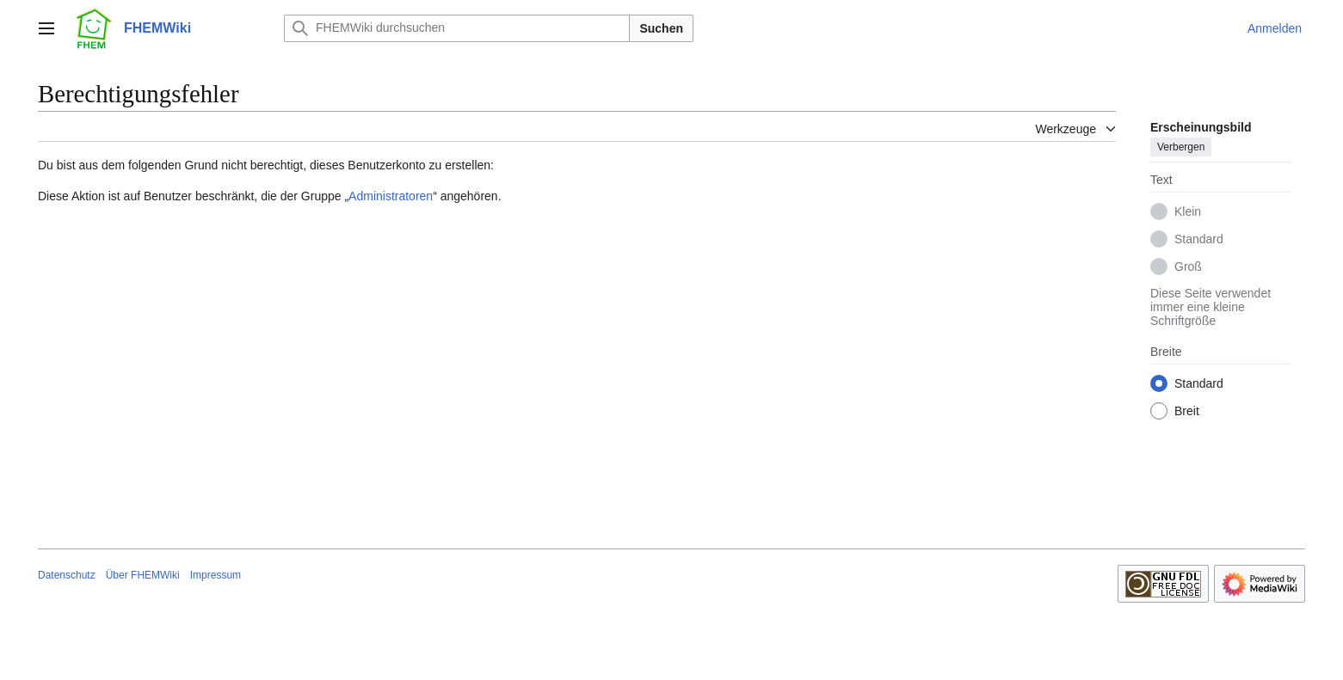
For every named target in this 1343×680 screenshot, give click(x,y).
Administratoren (390, 196)
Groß (1188, 266)
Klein (1187, 211)
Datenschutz (66, 575)
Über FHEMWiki (143, 575)
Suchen (661, 28)
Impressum (215, 575)
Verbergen (1180, 147)
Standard (1198, 239)
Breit (1186, 411)
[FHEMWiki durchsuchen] (457, 28)
